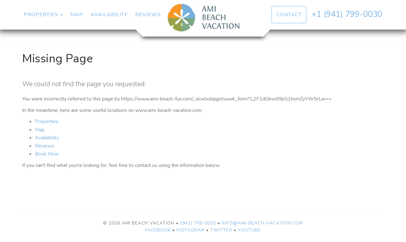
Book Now (47, 153)
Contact (289, 14)
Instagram (190, 230)
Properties (41, 14)
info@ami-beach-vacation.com (262, 223)
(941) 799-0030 (198, 223)
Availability (109, 14)
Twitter (221, 230)
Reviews (148, 14)
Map (76, 14)
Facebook (158, 230)
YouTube (249, 230)
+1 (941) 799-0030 (347, 14)
